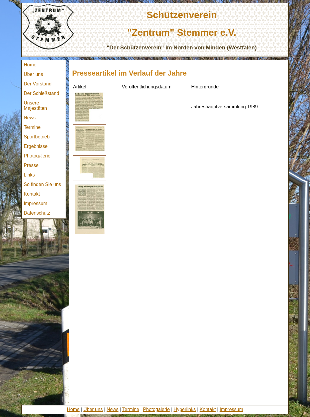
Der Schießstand (41, 93)
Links (29, 174)
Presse (31, 165)
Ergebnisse (36, 146)
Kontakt (32, 193)
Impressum (35, 203)
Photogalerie (37, 155)
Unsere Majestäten (35, 105)
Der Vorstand (37, 83)
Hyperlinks (185, 409)
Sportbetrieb (37, 136)
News (30, 117)
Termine (32, 127)
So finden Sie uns (42, 184)
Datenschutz (37, 212)
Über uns (33, 74)
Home (30, 64)
